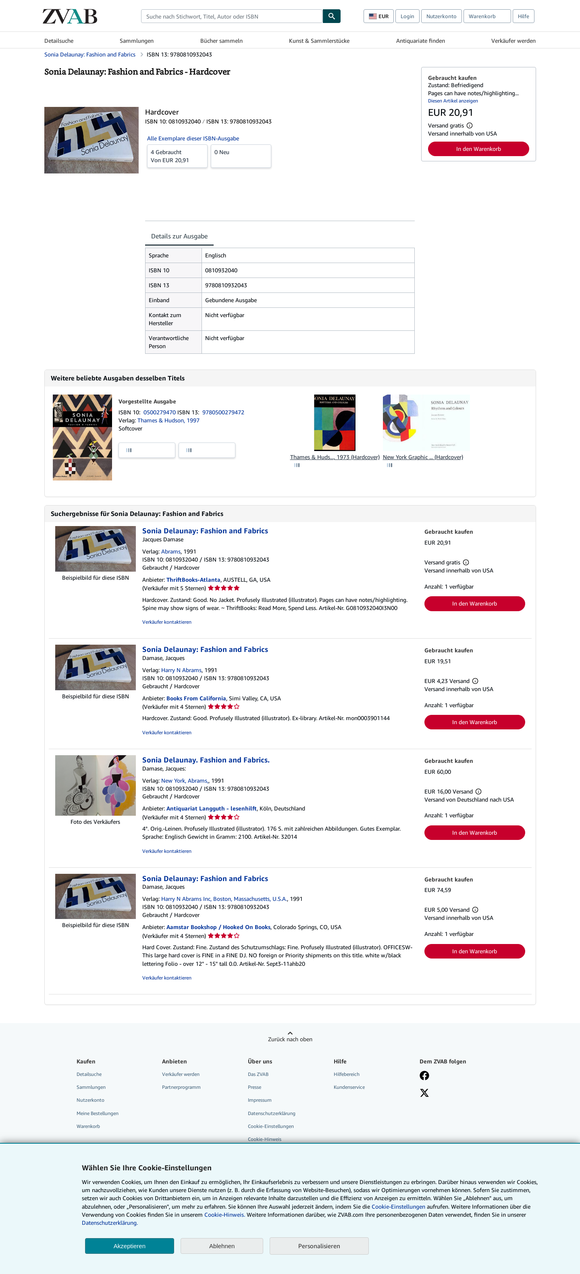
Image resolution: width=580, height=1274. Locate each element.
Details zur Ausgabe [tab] (179, 236)
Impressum (260, 1100)
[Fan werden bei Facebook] (424, 1076)
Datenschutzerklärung (271, 1113)
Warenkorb (88, 1126)
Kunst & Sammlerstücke (319, 40)
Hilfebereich (347, 1074)
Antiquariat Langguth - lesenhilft (211, 808)
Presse (254, 1087)
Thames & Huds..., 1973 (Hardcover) (335, 456)
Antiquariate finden (420, 40)
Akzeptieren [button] (130, 1246)
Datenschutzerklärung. (110, 1222)
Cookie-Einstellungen (398, 1206)
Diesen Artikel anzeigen (453, 101)
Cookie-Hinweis (264, 1139)
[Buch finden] (332, 16)
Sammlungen (137, 40)
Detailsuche (58, 40)
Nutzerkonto (441, 16)
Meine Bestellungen (97, 1113)
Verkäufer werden (513, 40)
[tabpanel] (280, 301)
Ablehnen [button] (222, 1246)
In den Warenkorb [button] (478, 148)
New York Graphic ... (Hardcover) (423, 456)
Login (407, 16)
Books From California (196, 698)
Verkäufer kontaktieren (166, 622)
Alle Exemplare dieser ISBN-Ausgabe (193, 138)
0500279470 (160, 412)
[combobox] (231, 16)
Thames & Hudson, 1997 (168, 420)
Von (177, 155)
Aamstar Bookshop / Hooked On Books (218, 926)
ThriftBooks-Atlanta (193, 579)
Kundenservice (349, 1087)
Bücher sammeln (221, 40)
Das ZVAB (258, 1074)
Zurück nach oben (290, 1039)
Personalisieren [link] (319, 1245)
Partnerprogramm (181, 1087)
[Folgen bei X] (424, 1093)
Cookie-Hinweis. (224, 1214)
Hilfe (523, 16)
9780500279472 (223, 412)
